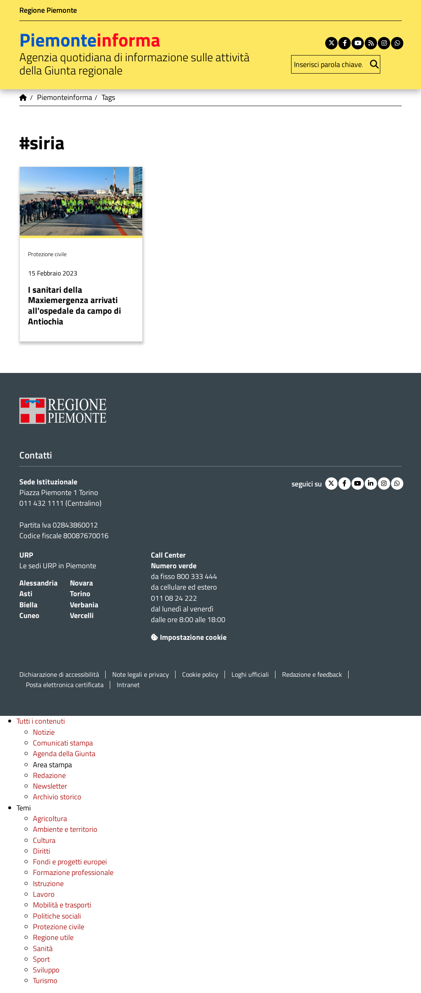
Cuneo (29, 615)
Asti (25, 593)
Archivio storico (57, 796)
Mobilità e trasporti (62, 904)
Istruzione (48, 883)
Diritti (41, 850)
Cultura (44, 840)
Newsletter (50, 786)
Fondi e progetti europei (70, 861)
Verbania (84, 604)
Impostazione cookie (189, 637)
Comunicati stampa (63, 742)
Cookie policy (200, 674)
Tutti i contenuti (40, 721)
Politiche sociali (57, 915)
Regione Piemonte (48, 10)
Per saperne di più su (81, 254)
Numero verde (174, 565)
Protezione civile (58, 926)
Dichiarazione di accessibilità (59, 674)
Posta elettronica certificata (65, 685)
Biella (28, 604)
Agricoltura (50, 818)
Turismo (45, 980)
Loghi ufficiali (250, 674)
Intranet (128, 685)
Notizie (44, 732)
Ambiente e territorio (65, 829)
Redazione (49, 775)
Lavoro (44, 894)
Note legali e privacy (140, 674)
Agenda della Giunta (64, 753)
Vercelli (82, 615)
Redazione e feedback (312, 674)
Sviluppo (46, 969)
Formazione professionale (73, 872)
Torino (80, 593)
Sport (41, 959)
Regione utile (53, 937)
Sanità (43, 948)
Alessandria (38, 582)
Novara (81, 582)
